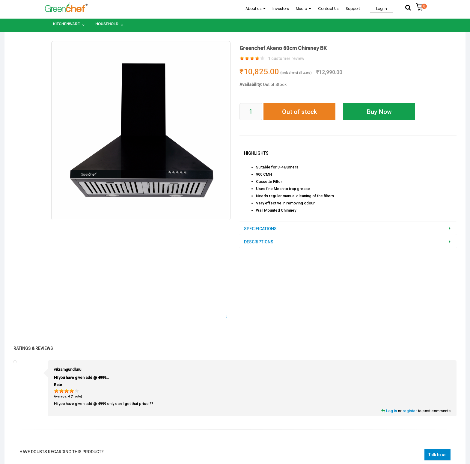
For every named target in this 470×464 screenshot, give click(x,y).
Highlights (256, 153)
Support (353, 8)
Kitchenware (66, 24)
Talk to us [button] (437, 454)
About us (255, 8)
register (410, 411)
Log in (381, 8)
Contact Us (328, 8)
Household (106, 24)
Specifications (260, 228)
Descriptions (258, 241)
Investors (280, 8)
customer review (286, 58)
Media (303, 8)
